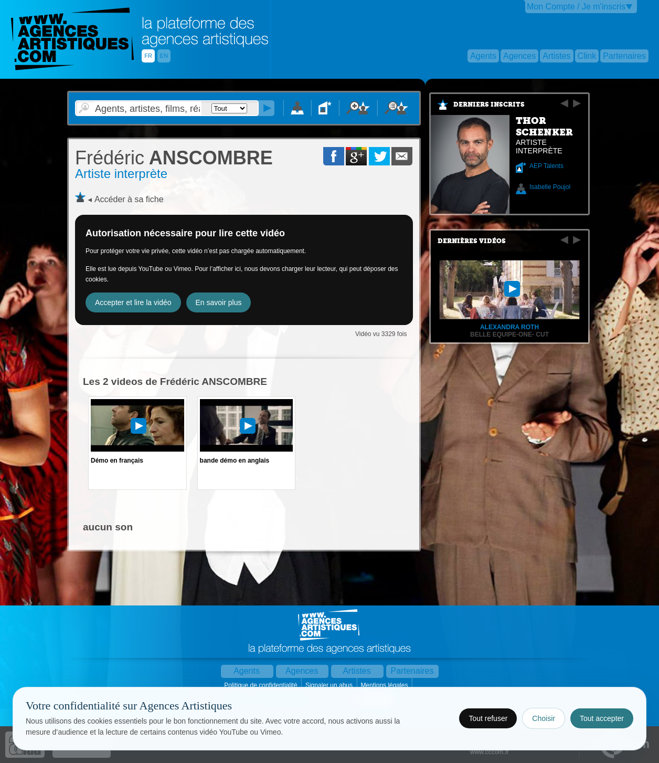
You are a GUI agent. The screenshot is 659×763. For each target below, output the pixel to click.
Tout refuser (488, 718)
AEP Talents (546, 166)
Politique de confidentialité (261, 685)
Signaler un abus (329, 685)
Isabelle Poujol (549, 187)
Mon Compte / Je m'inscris (576, 6)
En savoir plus (219, 302)
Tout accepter (602, 718)
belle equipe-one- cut (509, 334)
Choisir (543, 718)
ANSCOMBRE (174, 158)
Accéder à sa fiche (129, 199)
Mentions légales (384, 685)
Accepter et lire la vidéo (133, 302)
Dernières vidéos (472, 241)
